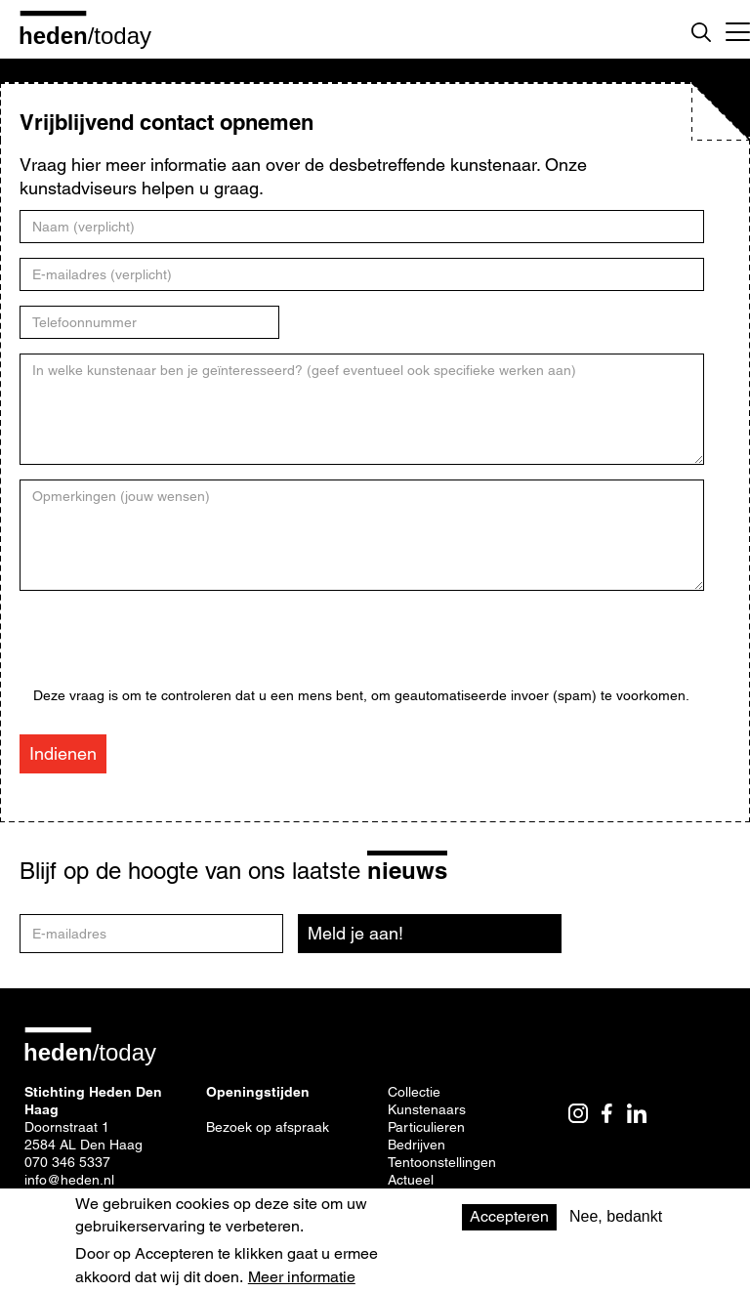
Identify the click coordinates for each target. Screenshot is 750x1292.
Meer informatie (301, 1277)
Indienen (63, 753)
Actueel (411, 1180)
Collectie (414, 1092)
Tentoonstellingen (442, 1162)
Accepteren (509, 1216)
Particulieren (426, 1127)
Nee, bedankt (615, 1216)
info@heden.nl (69, 1180)
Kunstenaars (427, 1109)
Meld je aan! (355, 933)
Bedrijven (416, 1144)
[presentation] (181, 649)
